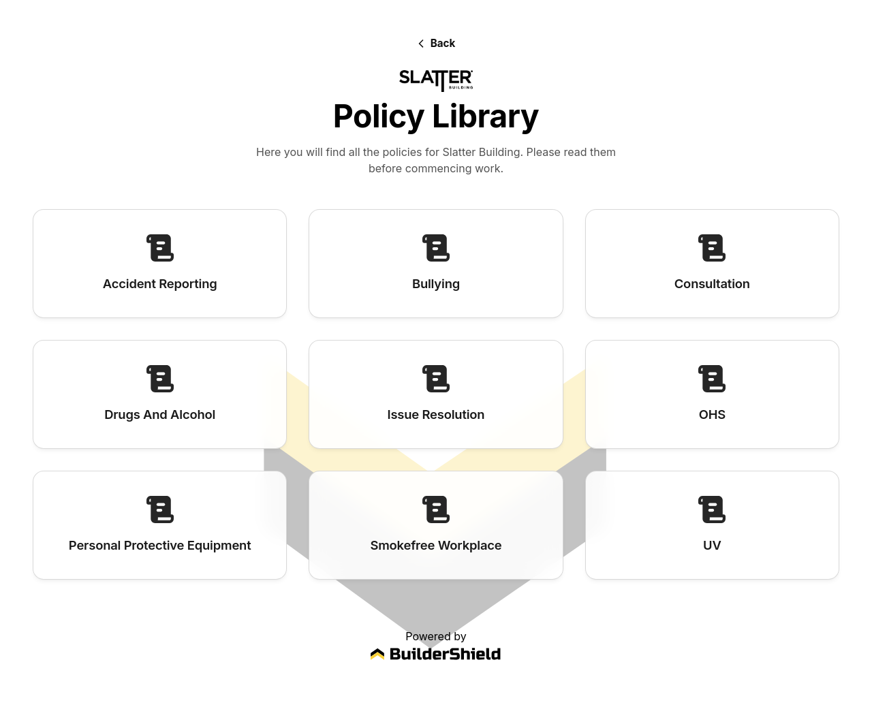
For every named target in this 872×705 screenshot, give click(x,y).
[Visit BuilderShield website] (436, 656)
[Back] (436, 43)
